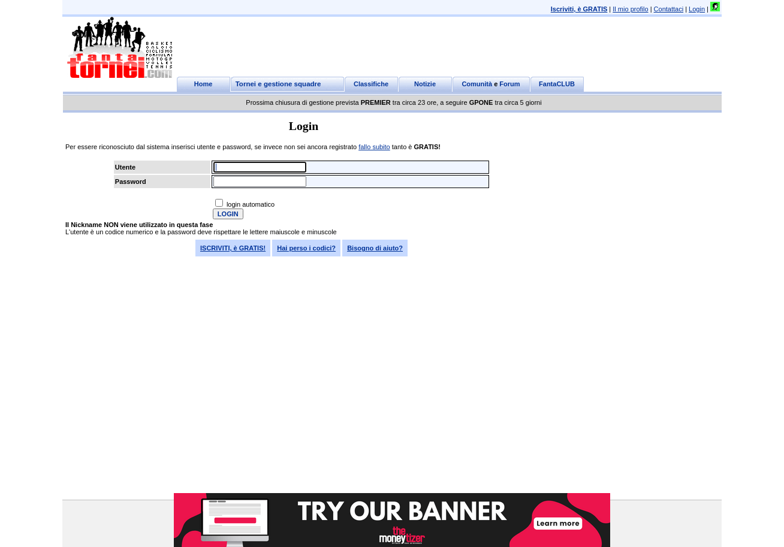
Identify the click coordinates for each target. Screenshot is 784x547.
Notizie (425, 83)
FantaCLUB (557, 83)
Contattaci (669, 9)
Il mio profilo (630, 9)
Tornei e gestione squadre (278, 83)
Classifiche (371, 83)
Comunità (477, 83)
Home (203, 83)
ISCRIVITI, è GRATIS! (233, 248)
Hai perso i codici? (306, 248)
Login (697, 9)
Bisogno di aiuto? (375, 248)
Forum (509, 83)
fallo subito (374, 146)
